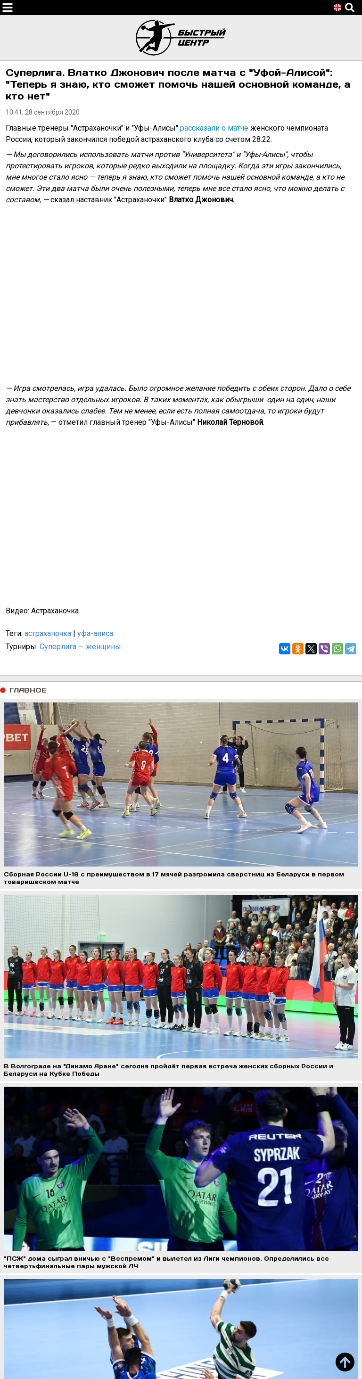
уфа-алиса (95, 633)
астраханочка (48, 633)
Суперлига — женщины (80, 646)
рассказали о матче (214, 128)
